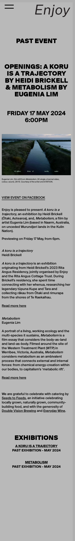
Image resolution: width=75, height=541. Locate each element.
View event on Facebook (23, 198)
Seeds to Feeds (14, 398)
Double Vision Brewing (19, 411)
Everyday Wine (54, 411)
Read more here (14, 306)
